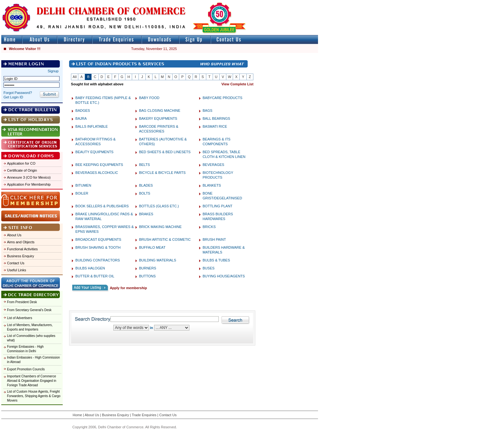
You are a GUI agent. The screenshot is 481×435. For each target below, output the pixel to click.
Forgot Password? (18, 93)
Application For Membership (29, 184)
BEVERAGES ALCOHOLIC (96, 173)
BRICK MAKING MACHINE (160, 227)
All (74, 77)
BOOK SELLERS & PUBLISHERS (102, 206)
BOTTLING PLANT (218, 206)
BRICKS (209, 227)
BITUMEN (83, 185)
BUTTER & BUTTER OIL (94, 276)
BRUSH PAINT (214, 239)
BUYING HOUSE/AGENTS (224, 276)
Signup (53, 71)
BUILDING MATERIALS (157, 260)
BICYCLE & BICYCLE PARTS (162, 173)
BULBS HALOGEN (90, 268)
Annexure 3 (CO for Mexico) (29, 177)
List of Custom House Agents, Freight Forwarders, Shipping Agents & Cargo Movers (33, 396)
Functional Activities (22, 249)
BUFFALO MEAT (152, 247)
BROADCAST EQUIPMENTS (98, 239)
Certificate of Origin (22, 170)
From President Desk (22, 302)
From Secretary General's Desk (29, 310)
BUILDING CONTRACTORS (97, 260)
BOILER (81, 193)
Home (77, 415)
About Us (14, 235)
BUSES (209, 268)
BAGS (208, 110)
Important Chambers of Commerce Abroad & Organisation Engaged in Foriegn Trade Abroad (31, 380)
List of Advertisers (19, 318)
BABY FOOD (149, 98)
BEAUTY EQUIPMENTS (94, 152)
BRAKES (146, 214)
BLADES (146, 185)
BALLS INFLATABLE (91, 126)
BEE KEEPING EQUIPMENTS (99, 165)
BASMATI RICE (215, 126)
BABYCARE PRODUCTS (223, 98)
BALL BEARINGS (216, 118)
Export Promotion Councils (26, 369)
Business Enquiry (20, 256)
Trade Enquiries (144, 415)
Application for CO (21, 163)
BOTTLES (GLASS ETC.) (159, 206)
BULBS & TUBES (216, 260)
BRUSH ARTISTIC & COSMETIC (165, 239)
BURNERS (147, 268)
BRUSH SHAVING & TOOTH (98, 247)
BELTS (144, 165)
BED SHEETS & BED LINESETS (165, 152)
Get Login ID (13, 97)
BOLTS (144, 193)
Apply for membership (128, 288)
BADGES (82, 110)
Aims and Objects (20, 242)
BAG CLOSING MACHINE (159, 110)
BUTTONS (147, 276)
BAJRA (81, 118)
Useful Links (16, 270)
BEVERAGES (213, 165)
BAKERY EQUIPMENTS (158, 118)
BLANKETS (212, 185)
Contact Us (15, 263)
